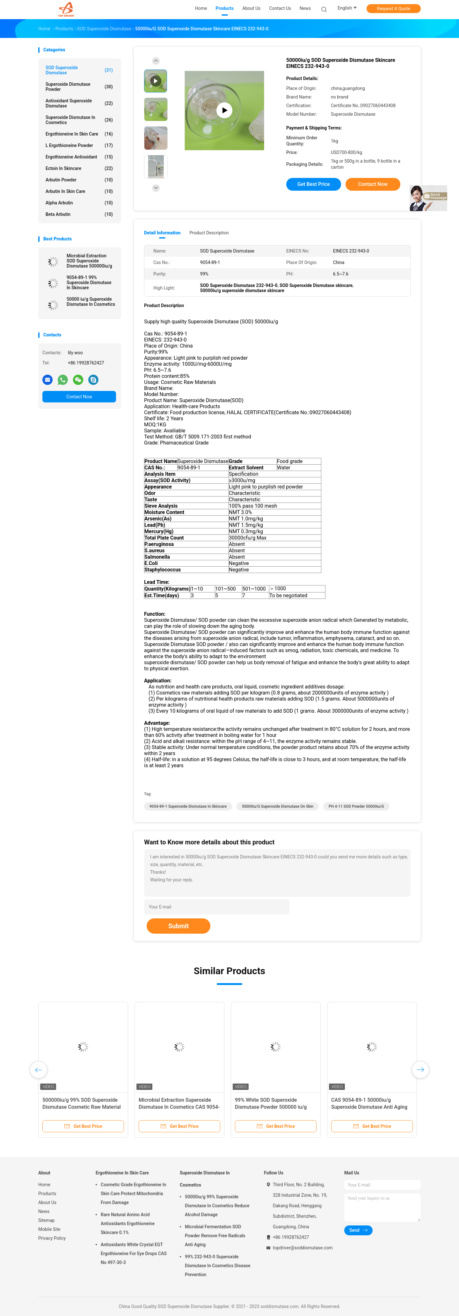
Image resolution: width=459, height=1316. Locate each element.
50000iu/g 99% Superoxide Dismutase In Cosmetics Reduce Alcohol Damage (217, 1205)
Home (44, 1184)
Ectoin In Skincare (79, 168)
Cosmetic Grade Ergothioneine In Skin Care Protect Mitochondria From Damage (133, 1193)
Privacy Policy (52, 1238)
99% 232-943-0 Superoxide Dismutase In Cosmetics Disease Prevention (217, 1265)
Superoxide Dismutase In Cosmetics (79, 120)
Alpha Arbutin (79, 203)
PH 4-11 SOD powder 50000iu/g (356, 806)
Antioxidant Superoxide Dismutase (79, 103)
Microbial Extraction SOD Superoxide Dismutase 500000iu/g (89, 260)
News (43, 1211)
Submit (178, 926)
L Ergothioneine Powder (79, 145)
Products (47, 1193)
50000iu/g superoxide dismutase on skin (277, 806)
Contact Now (79, 396)
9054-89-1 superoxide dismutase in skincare (188, 806)
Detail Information (162, 232)
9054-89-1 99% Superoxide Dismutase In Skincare (89, 282)
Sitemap (46, 1220)
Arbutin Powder (79, 180)
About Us (47, 1202)
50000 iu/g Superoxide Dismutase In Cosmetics (91, 302)
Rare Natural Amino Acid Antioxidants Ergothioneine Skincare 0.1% (128, 1223)
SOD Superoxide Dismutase (79, 70)
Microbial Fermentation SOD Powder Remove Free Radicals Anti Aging (215, 1235)
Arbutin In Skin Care (79, 191)
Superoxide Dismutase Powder (79, 87)
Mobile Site (49, 1229)
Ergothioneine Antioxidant (79, 157)
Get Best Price (313, 184)
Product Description (209, 232)
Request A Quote (393, 8)
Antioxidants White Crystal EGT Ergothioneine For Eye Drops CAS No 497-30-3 (134, 1253)
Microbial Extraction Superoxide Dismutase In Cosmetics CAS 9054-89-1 (179, 1107)
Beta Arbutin (79, 214)
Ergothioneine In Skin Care (79, 134)
